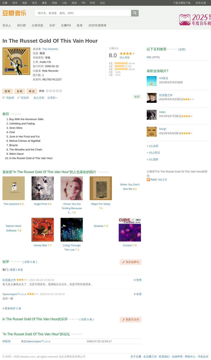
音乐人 (6, 25)
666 (149, 57)
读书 (14, 2)
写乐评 (25, 97)
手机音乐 (203, 356)
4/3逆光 (163, 78)
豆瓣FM (66, 25)
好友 (20, 269)
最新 (12, 269)
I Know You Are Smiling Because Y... (72, 208)
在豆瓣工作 (150, 356)
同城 (54, 2)
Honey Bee (40, 245)
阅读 (74, 2)
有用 (139, 279)
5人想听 (153, 159)
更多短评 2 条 (13, 308)
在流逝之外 (9, 279)
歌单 (80, 25)
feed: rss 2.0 (159, 179)
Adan (162, 112)
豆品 (102, 2)
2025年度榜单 (98, 25)
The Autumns (50, 48)
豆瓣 (4, 2)
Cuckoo (127, 245)
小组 (64, 2)
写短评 (10, 97)
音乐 (34, 2)
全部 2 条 (29, 261)
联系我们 (164, 356)
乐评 (52, 25)
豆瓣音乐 (17, 13)
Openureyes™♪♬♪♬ (14, 294)
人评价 (125, 57)
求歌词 (6, 341)
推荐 (137, 96)
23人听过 (154, 152)
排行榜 (21, 25)
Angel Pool (40, 203)
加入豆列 (39, 97)
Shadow (98, 225)
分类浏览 (37, 25)
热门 (5, 269)
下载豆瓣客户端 (181, 2)
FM (83, 2)
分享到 (51, 97)
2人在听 (153, 146)
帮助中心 (190, 356)
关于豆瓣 (135, 356)
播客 (44, 2)
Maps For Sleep (100, 203)
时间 (92, 2)
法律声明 (177, 356)
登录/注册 (201, 2)
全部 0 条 (86, 319)
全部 (182, 49)
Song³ (162, 128)
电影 (24, 2)
